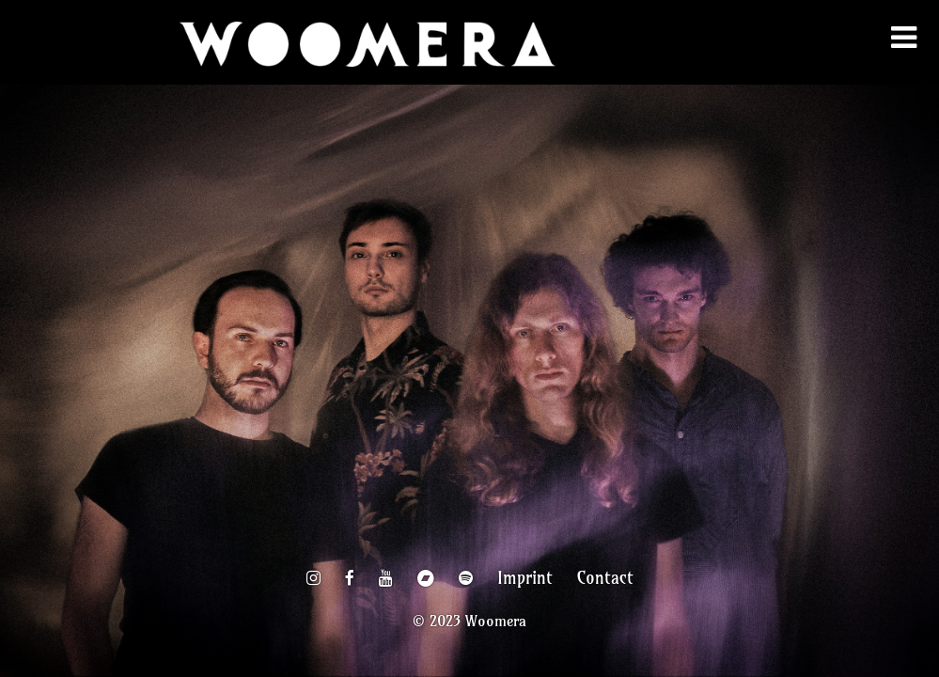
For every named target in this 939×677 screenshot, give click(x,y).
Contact (605, 578)
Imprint (525, 578)
